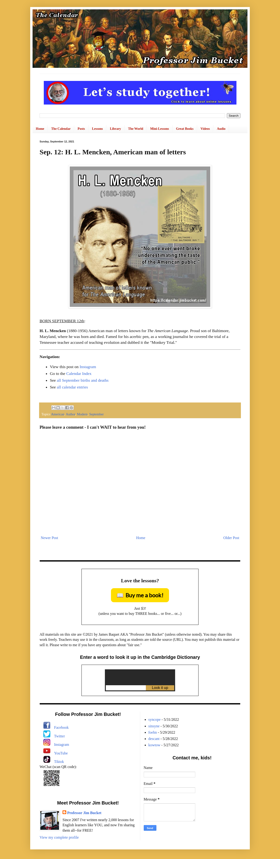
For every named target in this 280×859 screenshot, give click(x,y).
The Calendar (61, 128)
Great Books (185, 128)
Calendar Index (79, 373)
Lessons (97, 128)
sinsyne (154, 726)
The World (135, 128)
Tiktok (59, 762)
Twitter (59, 736)
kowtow (154, 745)
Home (40, 128)
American (57, 414)
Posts (81, 128)
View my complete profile (59, 837)
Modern (82, 414)
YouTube (61, 753)
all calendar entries (72, 387)
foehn (152, 732)
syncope (154, 719)
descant (154, 739)
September (96, 414)
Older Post (231, 538)
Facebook (61, 727)
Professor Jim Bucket (84, 813)
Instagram (88, 366)
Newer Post (49, 538)
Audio (221, 128)
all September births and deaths (83, 380)
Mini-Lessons (159, 128)
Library (115, 128)
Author (70, 414)
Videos (205, 128)
